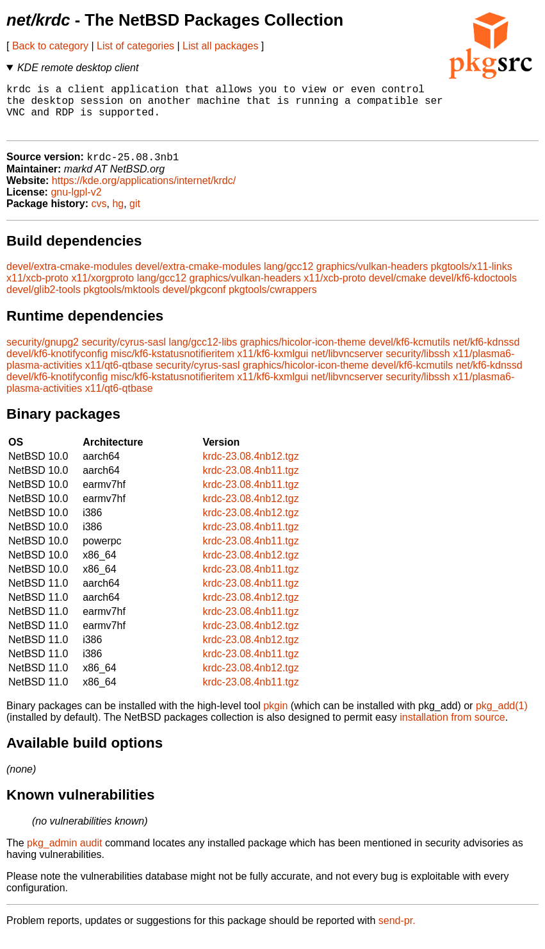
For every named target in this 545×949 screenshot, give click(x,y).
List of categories (135, 45)
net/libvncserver (347, 365)
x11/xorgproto (102, 290)
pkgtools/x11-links (471, 278)
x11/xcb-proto (37, 290)
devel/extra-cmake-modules (69, 278)
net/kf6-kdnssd (486, 354)
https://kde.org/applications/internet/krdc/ (144, 192)
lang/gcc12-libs (202, 354)
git (134, 215)
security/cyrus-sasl (123, 354)
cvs (99, 215)
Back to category (50, 45)
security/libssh (418, 365)
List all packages (220, 45)
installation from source (452, 729)
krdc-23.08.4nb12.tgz (250, 468)
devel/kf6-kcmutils (409, 354)
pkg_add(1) (502, 717)
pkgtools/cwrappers (273, 301)
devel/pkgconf (194, 301)
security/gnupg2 (42, 354)
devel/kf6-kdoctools (473, 290)
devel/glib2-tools (43, 301)
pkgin (275, 717)
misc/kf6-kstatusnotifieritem (172, 365)
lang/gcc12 (288, 278)
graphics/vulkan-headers (372, 278)
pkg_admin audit (64, 855)
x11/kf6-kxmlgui (272, 365)
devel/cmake (398, 290)
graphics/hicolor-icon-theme (303, 354)
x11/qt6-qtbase (119, 377)
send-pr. (397, 932)
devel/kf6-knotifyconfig (57, 365)
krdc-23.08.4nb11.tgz (250, 482)
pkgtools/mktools (121, 301)
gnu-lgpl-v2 (76, 204)
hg (118, 215)
